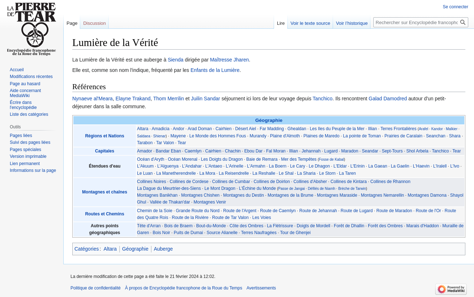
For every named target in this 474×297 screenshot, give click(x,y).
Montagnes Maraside (337, 195)
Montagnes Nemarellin (382, 195)
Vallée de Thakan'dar (170, 202)
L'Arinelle (234, 166)
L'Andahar (191, 166)
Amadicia (160, 128)
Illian (372, 128)
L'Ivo (454, 166)
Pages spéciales (25, 149)
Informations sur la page (33, 170)
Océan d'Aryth (150, 159)
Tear (182, 142)
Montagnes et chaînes (104, 192)
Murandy (258, 135)
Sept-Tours (392, 151)
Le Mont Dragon (219, 188)
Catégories (86, 249)
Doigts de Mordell (313, 225)
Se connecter (455, 6)
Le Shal (286, 173)
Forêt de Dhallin (349, 225)
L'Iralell (440, 166)
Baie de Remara (262, 159)
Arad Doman (200, 128)
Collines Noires (151, 181)
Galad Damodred (388, 98)
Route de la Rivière (190, 217)
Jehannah (311, 151)
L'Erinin (357, 166)
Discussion (94, 23)
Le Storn (327, 173)
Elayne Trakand (132, 98)
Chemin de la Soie (154, 210)
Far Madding (272, 128)
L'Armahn (256, 166)
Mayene (178, 135)
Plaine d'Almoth (285, 135)
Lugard (330, 151)
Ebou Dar (253, 151)
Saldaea (143, 136)
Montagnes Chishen (200, 195)
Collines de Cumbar (231, 181)
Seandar (370, 151)
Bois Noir (161, 232)
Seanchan (435, 135)
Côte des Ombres (246, 225)
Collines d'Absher (310, 181)
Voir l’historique (352, 23)
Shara (455, 135)
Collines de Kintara (349, 181)
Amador (144, 151)
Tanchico (322, 98)
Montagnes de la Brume (290, 195)
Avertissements (261, 288)
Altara (142, 128)
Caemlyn (192, 151)
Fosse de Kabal (331, 159)
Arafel (423, 129)
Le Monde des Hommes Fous (218, 135)
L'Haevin (421, 166)
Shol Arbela (417, 151)
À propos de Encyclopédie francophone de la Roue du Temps (183, 288)
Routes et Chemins (104, 213)
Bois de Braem (178, 225)
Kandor (437, 129)
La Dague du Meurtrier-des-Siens (169, 188)
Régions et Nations (104, 135)
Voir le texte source (311, 23)
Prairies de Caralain (403, 135)
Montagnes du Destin (243, 195)
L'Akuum (145, 166)
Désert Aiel (245, 128)
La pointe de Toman (362, 135)
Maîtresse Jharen (229, 60)
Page (72, 23)
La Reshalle (263, 173)
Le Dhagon (319, 166)
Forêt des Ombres (385, 225)
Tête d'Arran (149, 225)
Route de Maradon (394, 210)
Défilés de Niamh (321, 189)
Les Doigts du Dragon (222, 159)
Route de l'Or (428, 210)
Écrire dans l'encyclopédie (23, 105)
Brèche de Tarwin (352, 189)
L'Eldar (340, 166)
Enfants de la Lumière (215, 70)
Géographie (269, 120)
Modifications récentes (31, 76)
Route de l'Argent (239, 210)
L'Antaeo (213, 166)
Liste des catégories (29, 114)
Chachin (233, 151)
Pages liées (21, 135)
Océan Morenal (182, 159)
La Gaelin (400, 166)
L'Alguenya (167, 166)
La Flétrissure (280, 225)
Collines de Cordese (189, 181)
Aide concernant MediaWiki (25, 93)
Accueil (17, 69)
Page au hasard (25, 83)
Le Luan (144, 173)
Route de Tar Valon (230, 217)
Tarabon (144, 142)
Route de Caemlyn (278, 210)
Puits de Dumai (188, 232)
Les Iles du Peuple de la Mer (337, 128)
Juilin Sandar (205, 98)
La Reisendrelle (234, 173)
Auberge (163, 249)
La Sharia (306, 173)
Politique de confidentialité (95, 288)
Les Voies (261, 217)
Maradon (349, 151)
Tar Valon (165, 142)
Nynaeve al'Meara (92, 98)
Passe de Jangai (291, 189)
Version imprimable (28, 156)
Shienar (159, 136)
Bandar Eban (168, 151)
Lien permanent (25, 163)
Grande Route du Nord (197, 210)
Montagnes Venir (209, 202)
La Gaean (377, 166)
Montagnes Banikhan (157, 195)
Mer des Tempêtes (299, 159)
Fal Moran (276, 151)
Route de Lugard (357, 210)
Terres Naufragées (259, 232)
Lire (281, 23)
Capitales (104, 151)
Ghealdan (296, 128)
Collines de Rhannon (390, 181)
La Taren (347, 173)
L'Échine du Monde (257, 188)
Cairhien (223, 128)
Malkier (451, 129)
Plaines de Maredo (321, 135)
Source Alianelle (221, 232)
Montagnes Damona (427, 195)
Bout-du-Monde (211, 225)
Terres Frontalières (398, 128)
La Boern (278, 166)
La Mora (207, 173)
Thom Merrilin (168, 98)
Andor (178, 128)
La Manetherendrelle (176, 173)
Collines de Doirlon (272, 181)
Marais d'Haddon (422, 225)
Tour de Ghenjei (295, 232)
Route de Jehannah (318, 210)
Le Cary (297, 166)
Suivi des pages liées (30, 142)
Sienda (175, 60)
